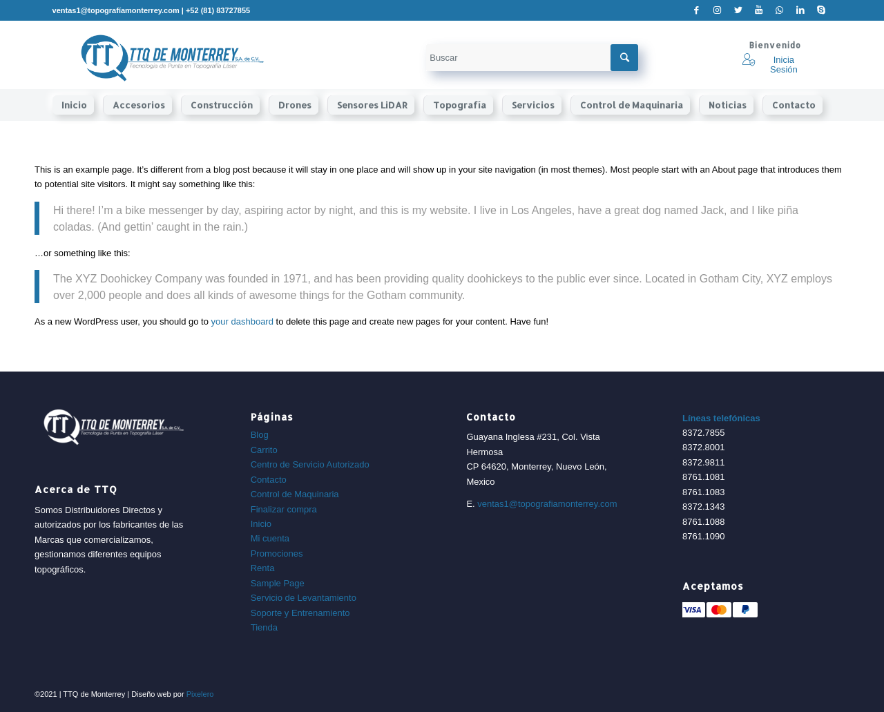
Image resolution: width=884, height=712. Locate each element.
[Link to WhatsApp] (779, 10)
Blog (260, 435)
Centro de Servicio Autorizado (310, 464)
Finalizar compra (284, 509)
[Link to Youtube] (759, 10)
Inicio (261, 524)
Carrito (264, 450)
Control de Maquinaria (295, 494)
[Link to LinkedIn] (800, 10)
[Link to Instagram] (717, 10)
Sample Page (278, 583)
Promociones (277, 553)
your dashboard (242, 321)
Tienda (264, 627)
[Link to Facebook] (696, 10)
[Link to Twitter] (738, 10)
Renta (263, 568)
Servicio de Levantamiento (303, 598)
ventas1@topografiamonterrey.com (547, 504)
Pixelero (200, 694)
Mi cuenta (270, 538)
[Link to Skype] (821, 10)
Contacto (269, 479)
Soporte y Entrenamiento (300, 613)
